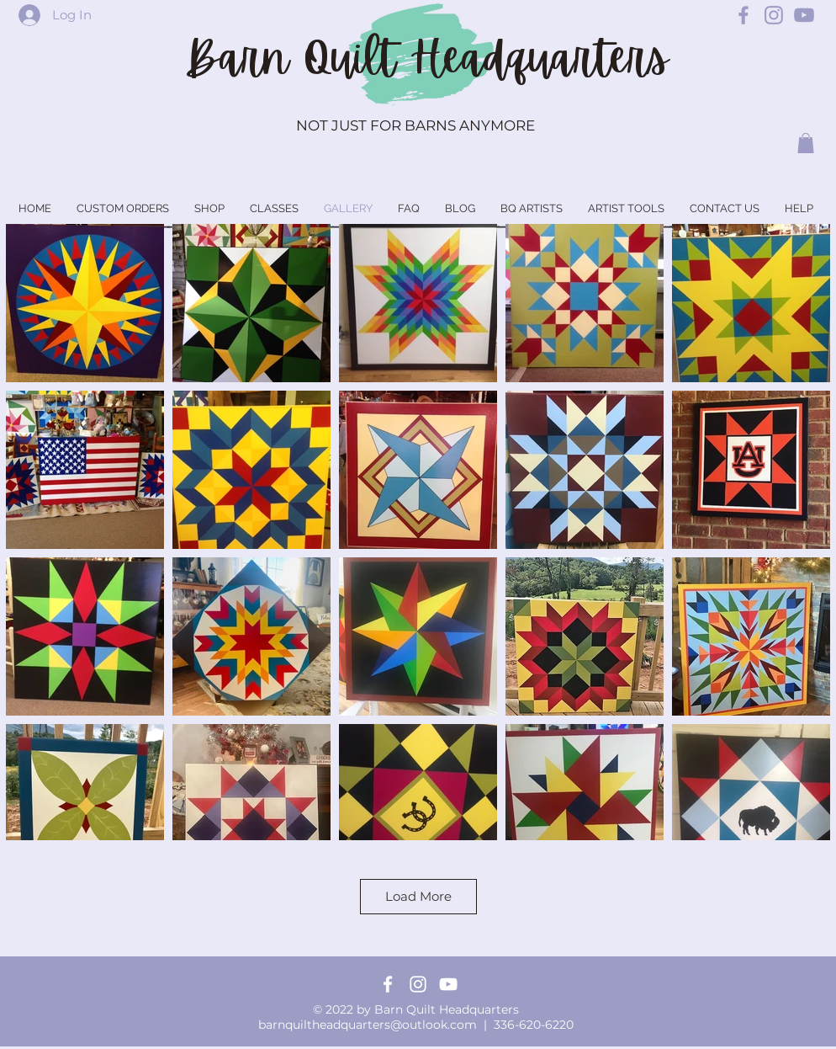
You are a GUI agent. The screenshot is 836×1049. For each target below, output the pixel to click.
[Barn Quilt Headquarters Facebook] (743, 15)
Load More (418, 896)
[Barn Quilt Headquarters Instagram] (774, 15)
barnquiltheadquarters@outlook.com (367, 1024)
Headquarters (539, 58)
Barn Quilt (297, 58)
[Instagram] (418, 984)
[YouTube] (448, 984)
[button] (805, 143)
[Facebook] (388, 984)
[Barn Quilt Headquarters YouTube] (804, 15)
